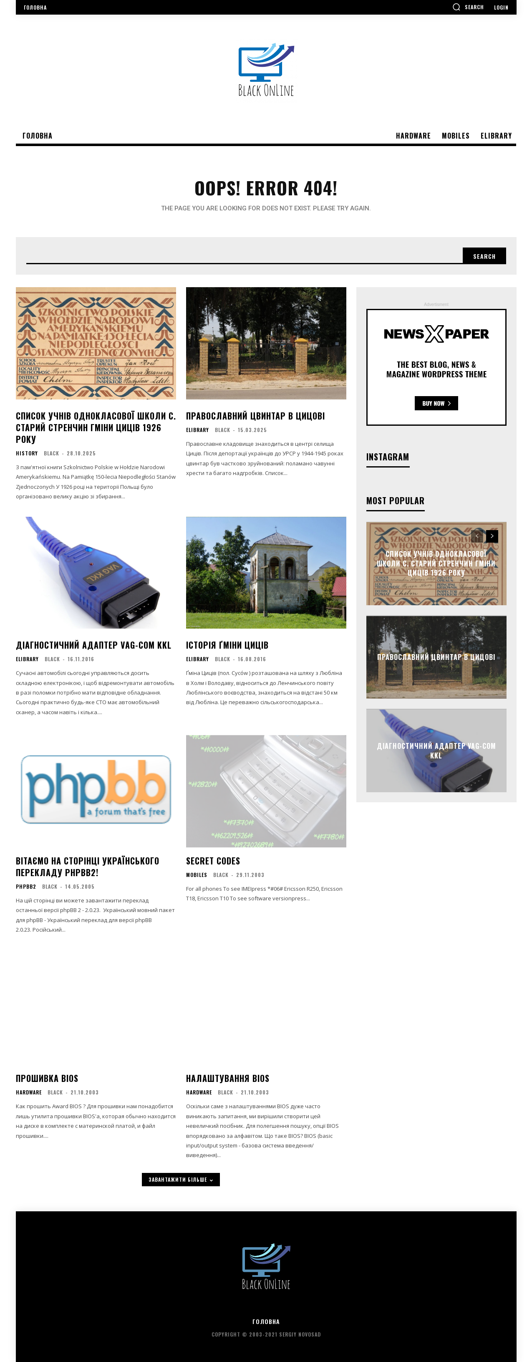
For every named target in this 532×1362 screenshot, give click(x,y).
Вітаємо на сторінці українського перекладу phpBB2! (87, 866)
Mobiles (196, 874)
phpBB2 (26, 886)
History (27, 453)
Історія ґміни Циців (227, 645)
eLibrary (197, 429)
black (51, 453)
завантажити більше (181, 1179)
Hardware (29, 1092)
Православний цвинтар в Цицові (255, 415)
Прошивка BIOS (47, 1078)
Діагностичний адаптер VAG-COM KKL (93, 645)
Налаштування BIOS (228, 1078)
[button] (468, 7)
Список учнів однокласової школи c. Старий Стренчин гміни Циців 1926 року (96, 427)
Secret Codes (213, 860)
